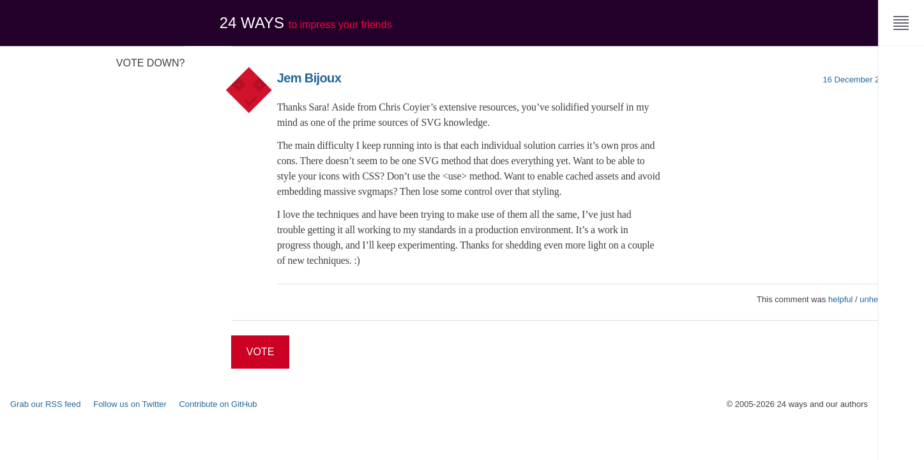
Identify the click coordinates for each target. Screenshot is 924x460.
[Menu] (901, 23)
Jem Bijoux (309, 78)
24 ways (306, 22)
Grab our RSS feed (45, 404)
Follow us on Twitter (130, 404)
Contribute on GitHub (218, 404)
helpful (840, 299)
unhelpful (876, 299)
